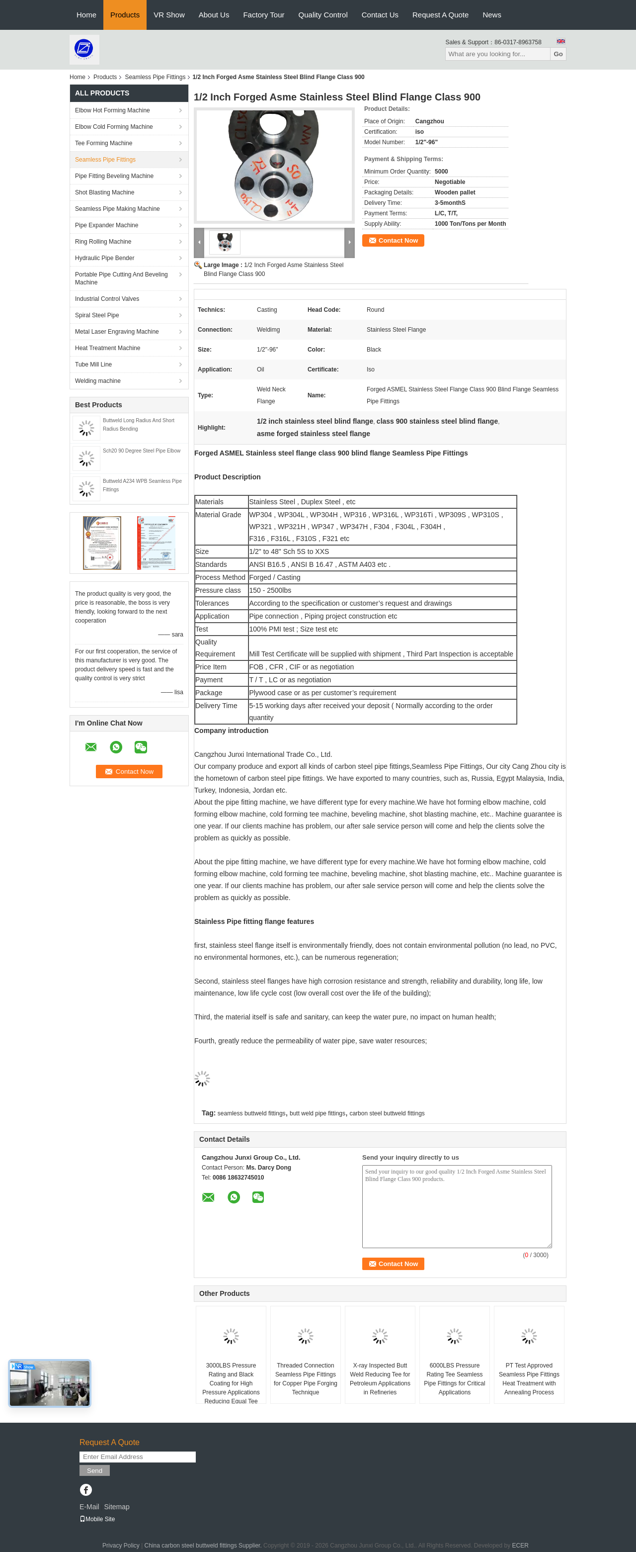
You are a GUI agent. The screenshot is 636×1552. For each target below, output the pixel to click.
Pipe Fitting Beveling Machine (114, 176)
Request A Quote (440, 14)
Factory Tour (263, 14)
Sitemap (116, 1507)
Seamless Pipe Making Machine (117, 208)
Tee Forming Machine (103, 143)
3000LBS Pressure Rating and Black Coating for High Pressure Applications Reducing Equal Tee (230, 1383)
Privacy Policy (121, 1545)
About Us (214, 14)
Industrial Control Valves (107, 298)
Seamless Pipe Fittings (155, 77)
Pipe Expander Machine (106, 225)
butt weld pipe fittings (317, 1113)
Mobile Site (97, 1519)
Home (86, 14)
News (491, 14)
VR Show (169, 14)
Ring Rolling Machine (103, 241)
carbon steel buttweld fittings (386, 1113)
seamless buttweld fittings (252, 1113)
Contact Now (398, 240)
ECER (520, 1545)
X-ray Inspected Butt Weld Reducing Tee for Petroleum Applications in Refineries (380, 1379)
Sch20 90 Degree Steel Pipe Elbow (141, 451)
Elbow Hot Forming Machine (112, 110)
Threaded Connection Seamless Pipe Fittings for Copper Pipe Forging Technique (305, 1379)
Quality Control (323, 14)
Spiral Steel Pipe (97, 315)
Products (125, 14)
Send (94, 1470)
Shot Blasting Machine (104, 192)
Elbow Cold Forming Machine (114, 126)
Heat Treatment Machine (107, 348)
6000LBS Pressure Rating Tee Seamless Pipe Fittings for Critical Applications (454, 1379)
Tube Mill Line (93, 364)
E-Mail (89, 1507)
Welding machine (98, 380)
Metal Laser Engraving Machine (117, 331)
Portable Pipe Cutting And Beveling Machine (121, 278)
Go (558, 54)
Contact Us (380, 14)
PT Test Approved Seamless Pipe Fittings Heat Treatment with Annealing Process (529, 1379)
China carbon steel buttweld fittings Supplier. (204, 1545)
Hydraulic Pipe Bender (104, 258)
